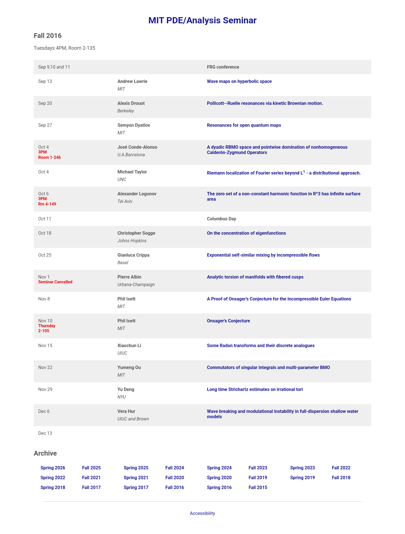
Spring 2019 (302, 477)
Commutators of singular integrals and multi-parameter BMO (268, 367)
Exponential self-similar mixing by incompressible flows (263, 255)
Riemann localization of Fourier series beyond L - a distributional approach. (284, 173)
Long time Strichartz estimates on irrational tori (255, 389)
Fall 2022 (341, 467)
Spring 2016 (219, 487)
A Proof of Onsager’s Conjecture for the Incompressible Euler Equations (279, 299)
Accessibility (202, 513)
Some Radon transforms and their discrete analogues (261, 345)
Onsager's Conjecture (228, 320)
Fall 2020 (174, 477)
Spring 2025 (136, 467)
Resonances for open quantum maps (244, 125)
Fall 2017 (91, 487)
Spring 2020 (219, 477)
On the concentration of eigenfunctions (246, 233)
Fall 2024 (174, 467)
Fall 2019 (258, 477)
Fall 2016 (174, 487)
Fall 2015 (258, 487)
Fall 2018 (341, 477)
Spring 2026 (52, 467)
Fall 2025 (91, 467)
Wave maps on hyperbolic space (239, 81)
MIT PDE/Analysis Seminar (202, 20)
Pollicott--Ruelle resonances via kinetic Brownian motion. (265, 103)
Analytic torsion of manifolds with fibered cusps (255, 277)
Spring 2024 (219, 467)
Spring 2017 (136, 487)
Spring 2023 (302, 467)
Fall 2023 (258, 467)
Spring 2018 (52, 487)
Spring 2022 (52, 477)
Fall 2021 (91, 477)
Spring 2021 (136, 477)
